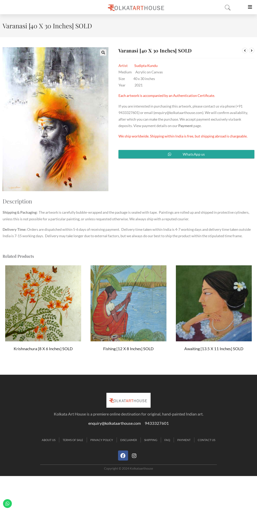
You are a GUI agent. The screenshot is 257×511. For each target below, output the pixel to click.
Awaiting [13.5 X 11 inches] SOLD (213, 348)
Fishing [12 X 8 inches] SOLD (128, 348)
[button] (103, 52)
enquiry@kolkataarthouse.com (178, 112)
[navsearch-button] (226, 8)
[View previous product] (245, 50)
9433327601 (157, 423)
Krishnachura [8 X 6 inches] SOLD (43, 348)
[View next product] (251, 50)
